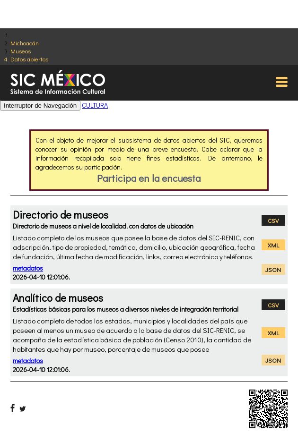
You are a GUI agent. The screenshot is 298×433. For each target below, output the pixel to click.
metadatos (28, 267)
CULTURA (95, 105)
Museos (20, 51)
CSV (273, 220)
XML (273, 245)
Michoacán (24, 43)
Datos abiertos (29, 59)
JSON (273, 269)
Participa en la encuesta (149, 178)
